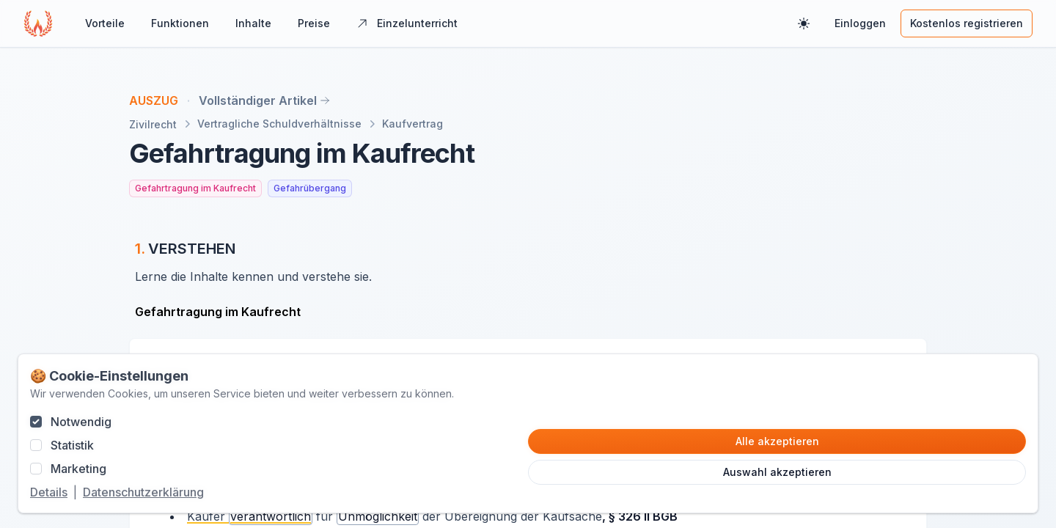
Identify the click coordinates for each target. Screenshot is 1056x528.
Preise (314, 23)
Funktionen (180, 23)
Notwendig (81, 421)
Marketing (78, 468)
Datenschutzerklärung (143, 492)
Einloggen (860, 23)
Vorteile (105, 23)
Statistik (72, 445)
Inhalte (253, 23)
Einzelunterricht (407, 23)
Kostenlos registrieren (966, 23)
